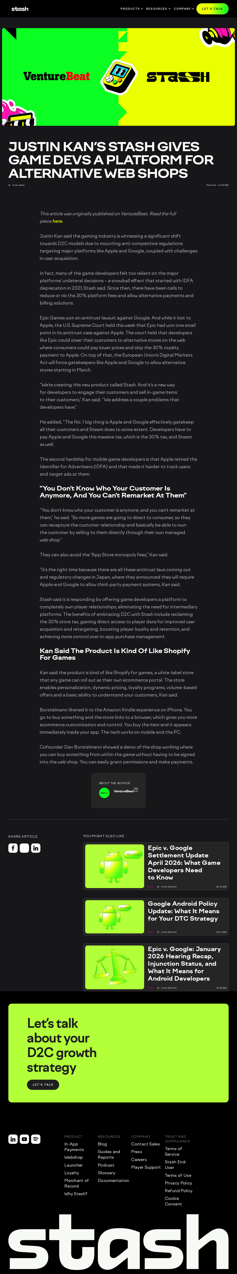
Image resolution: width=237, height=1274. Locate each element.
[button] (212, 8)
